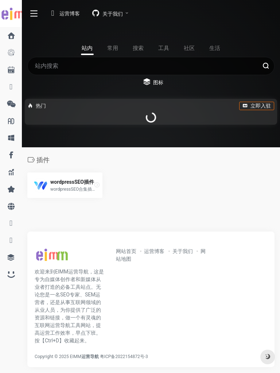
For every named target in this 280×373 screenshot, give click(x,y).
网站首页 (126, 251)
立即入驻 (256, 106)
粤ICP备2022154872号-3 (125, 356)
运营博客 (154, 251)
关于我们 (182, 251)
